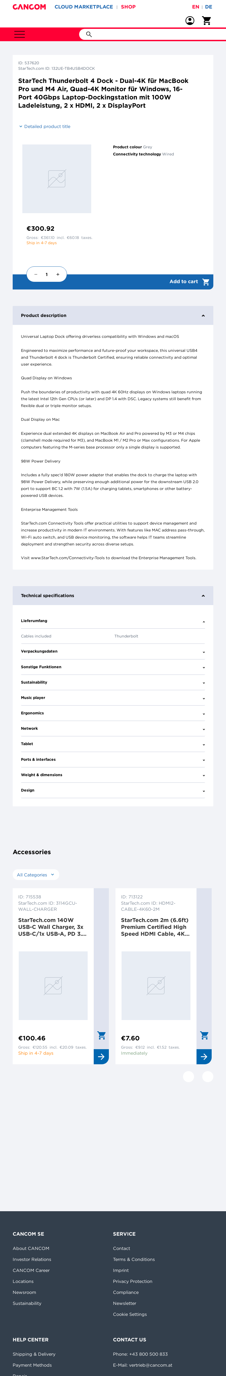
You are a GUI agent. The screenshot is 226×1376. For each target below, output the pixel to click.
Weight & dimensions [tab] (113, 774)
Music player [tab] (113, 697)
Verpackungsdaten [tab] (113, 651)
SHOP (128, 7)
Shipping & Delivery (34, 1354)
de (208, 7)
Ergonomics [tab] (113, 713)
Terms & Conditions (134, 1259)
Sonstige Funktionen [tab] (113, 666)
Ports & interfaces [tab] (113, 759)
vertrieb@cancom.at (150, 1365)
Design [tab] (113, 790)
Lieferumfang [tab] (113, 620)
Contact (121, 1248)
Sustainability (27, 1303)
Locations (23, 1281)
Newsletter (124, 1303)
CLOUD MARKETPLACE (84, 7)
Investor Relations (32, 1259)
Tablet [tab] (113, 743)
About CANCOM (31, 1248)
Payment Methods (32, 1365)
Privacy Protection (132, 1281)
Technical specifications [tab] (113, 595)
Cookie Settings (130, 1314)
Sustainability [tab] (113, 682)
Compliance (126, 1292)
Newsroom (24, 1292)
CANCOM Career (31, 1270)
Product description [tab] (113, 315)
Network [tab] (113, 728)
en (195, 7)
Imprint (121, 1270)
